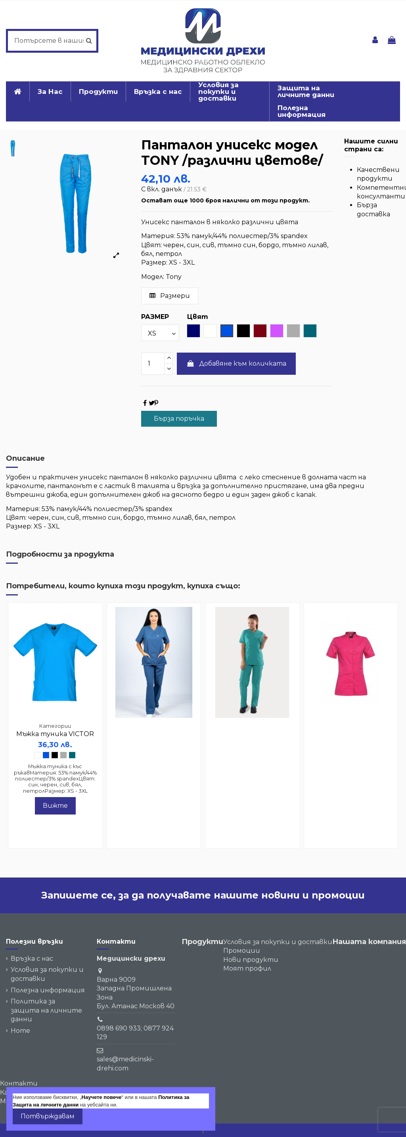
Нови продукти (250, 959)
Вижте (55, 805)
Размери (169, 296)
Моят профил (247, 968)
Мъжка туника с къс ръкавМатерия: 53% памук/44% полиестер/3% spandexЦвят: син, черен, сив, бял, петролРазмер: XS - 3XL (55, 778)
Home (20, 1030)
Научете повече (102, 1097)
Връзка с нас (32, 958)
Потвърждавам (48, 1116)
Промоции (241, 950)
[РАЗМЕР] (160, 332)
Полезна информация (48, 990)
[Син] (46, 755)
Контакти (19, 1083)
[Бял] (37, 755)
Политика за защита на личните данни (46, 1010)
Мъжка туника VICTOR (55, 734)
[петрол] (72, 755)
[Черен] (55, 755)
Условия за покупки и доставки (47, 974)
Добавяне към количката (236, 363)
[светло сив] (63, 755)
